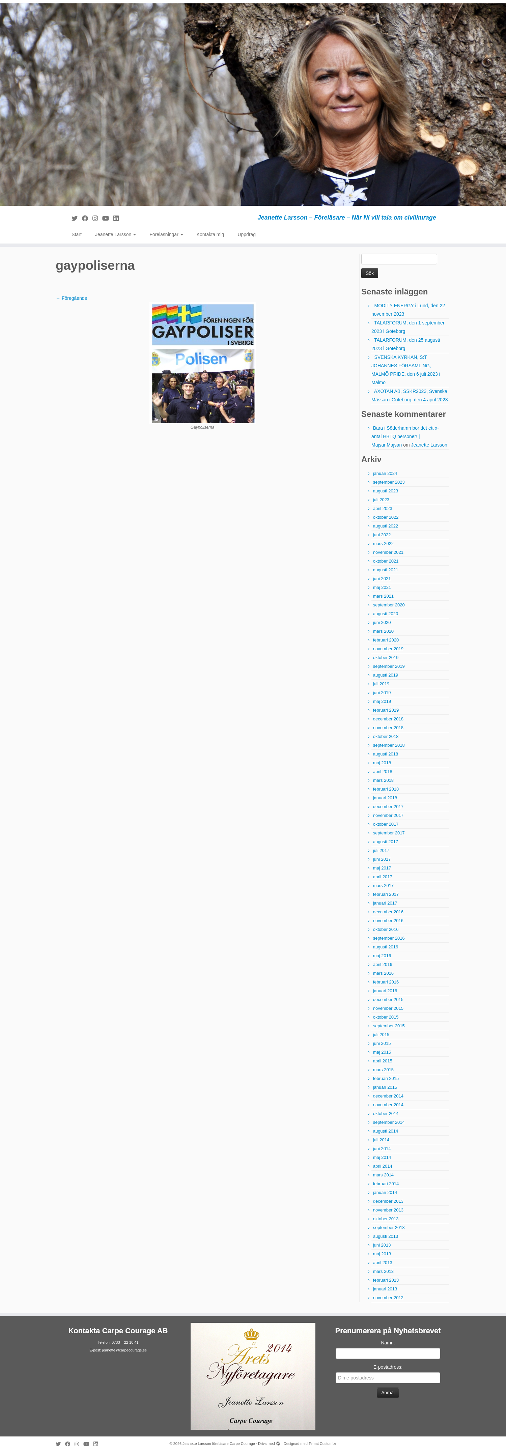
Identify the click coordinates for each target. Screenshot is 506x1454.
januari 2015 (385, 1087)
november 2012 (388, 1297)
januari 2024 (385, 473)
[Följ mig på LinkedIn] (118, 218)
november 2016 (388, 920)
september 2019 (389, 666)
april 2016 (382, 964)
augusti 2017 (385, 841)
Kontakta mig (210, 234)
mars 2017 (383, 885)
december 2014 (388, 1096)
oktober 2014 (386, 1113)
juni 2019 (382, 692)
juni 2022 (382, 534)
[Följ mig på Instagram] (97, 218)
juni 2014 (382, 1148)
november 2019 (388, 648)
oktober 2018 (386, 736)
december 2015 (388, 999)
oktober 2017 (386, 824)
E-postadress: (387, 1367)
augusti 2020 (385, 613)
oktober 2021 (386, 561)
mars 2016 (383, 973)
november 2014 (388, 1104)
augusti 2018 (385, 754)
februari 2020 (386, 640)
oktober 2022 (386, 517)
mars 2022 (383, 543)
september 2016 (389, 938)
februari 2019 (386, 710)
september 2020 (389, 604)
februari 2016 (386, 982)
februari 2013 (386, 1280)
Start (77, 234)
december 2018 (388, 718)
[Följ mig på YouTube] (107, 218)
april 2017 (382, 876)
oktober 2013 (386, 1218)
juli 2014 (381, 1139)
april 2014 (382, 1166)
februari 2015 (386, 1078)
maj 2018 (382, 762)
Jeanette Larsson (115, 234)
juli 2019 (381, 683)
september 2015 (389, 1025)
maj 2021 (382, 587)
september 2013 (389, 1227)
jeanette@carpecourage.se (124, 1350)
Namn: (388, 1342)
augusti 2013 (385, 1236)
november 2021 (388, 552)
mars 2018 (383, 780)
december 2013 (388, 1201)
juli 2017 (381, 850)
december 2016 (388, 911)
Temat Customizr (323, 1444)
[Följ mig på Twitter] (77, 218)
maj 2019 (382, 701)
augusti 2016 (385, 946)
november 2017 (388, 815)
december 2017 (388, 806)
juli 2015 (381, 1034)
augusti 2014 (385, 1131)
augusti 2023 (385, 490)
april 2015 (382, 1060)
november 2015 (388, 1008)
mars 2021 (383, 596)
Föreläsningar (166, 234)
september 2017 (389, 832)
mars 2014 (383, 1174)
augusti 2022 (385, 526)
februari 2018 (386, 789)
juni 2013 (382, 1245)
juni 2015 (382, 1043)
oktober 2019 (386, 657)
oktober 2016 (386, 929)
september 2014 (389, 1122)
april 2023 (382, 508)
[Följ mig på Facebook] (87, 218)
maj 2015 (382, 1052)
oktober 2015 (386, 1017)
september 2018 (389, 745)
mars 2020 (383, 631)
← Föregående (71, 298)
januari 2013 (385, 1288)
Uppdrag (246, 234)
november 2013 (388, 1210)
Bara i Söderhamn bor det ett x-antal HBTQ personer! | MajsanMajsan (405, 436)
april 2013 (382, 1262)
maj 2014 (382, 1157)
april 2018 (382, 771)
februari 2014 (386, 1183)
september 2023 (389, 482)
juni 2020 (382, 622)
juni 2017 (382, 859)
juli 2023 (381, 499)
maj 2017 (382, 868)
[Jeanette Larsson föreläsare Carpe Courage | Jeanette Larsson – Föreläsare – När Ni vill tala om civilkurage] (253, 104)
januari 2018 (385, 797)
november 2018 (388, 727)
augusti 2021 (385, 569)
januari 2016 (385, 990)
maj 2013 (382, 1253)
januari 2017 (385, 903)
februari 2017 (386, 894)
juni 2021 (382, 578)
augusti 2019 (385, 675)
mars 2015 (383, 1069)
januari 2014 (385, 1192)
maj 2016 (382, 955)
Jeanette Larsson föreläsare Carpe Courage (218, 1444)
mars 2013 (383, 1271)
